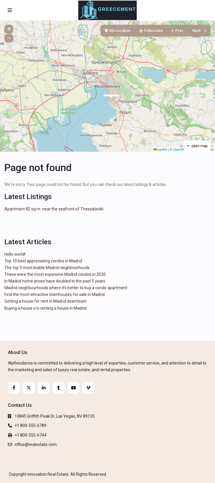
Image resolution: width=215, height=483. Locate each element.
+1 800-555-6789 (30, 425)
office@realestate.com (36, 444)
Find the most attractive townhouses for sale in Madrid (54, 294)
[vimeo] (88, 388)
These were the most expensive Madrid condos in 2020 (55, 274)
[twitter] (29, 388)
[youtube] (73, 388)
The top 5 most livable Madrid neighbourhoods (47, 267)
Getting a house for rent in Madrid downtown (45, 301)
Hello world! (14, 254)
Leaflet (160, 149)
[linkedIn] (44, 388)
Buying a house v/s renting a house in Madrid (45, 308)
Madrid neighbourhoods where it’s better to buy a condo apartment (65, 287)
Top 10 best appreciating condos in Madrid (43, 261)
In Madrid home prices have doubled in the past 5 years (54, 281)
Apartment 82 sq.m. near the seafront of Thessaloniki (53, 209)
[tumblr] (59, 388)
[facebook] (14, 388)
